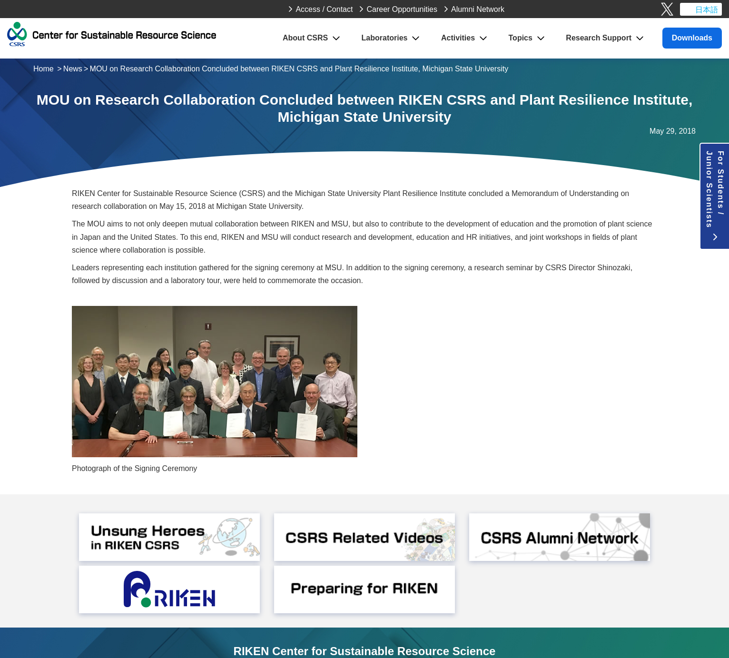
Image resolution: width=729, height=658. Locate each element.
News (72, 69)
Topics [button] (520, 38)
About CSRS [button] (305, 38)
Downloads (692, 38)
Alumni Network (477, 9)
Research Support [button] (598, 38)
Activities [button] (458, 38)
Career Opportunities (401, 9)
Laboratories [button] (385, 38)
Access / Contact (324, 9)
